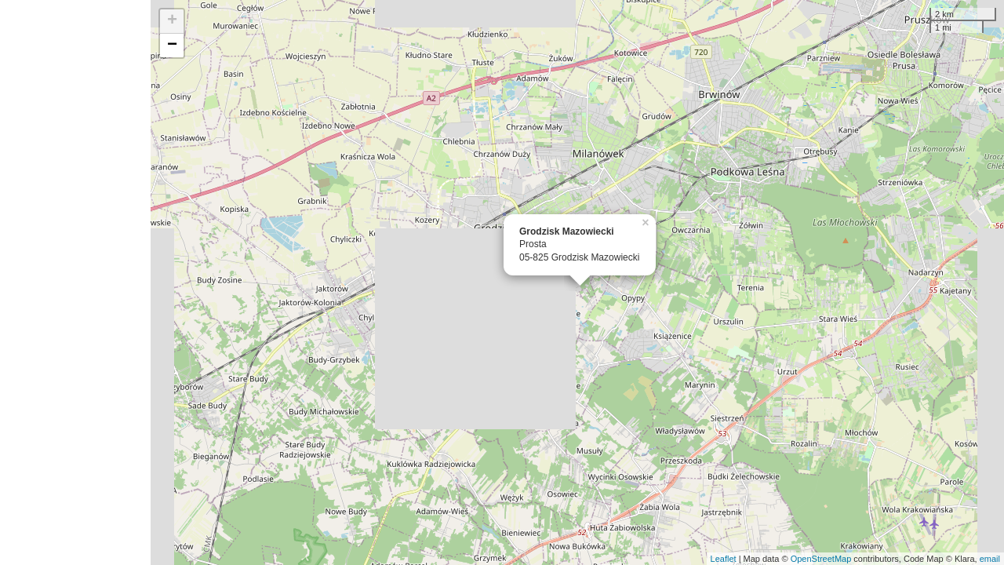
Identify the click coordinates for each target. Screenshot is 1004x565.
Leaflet (724, 558)
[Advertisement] (75, 282)
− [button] (172, 45)
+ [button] (172, 21)
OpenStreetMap (821, 558)
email (990, 558)
